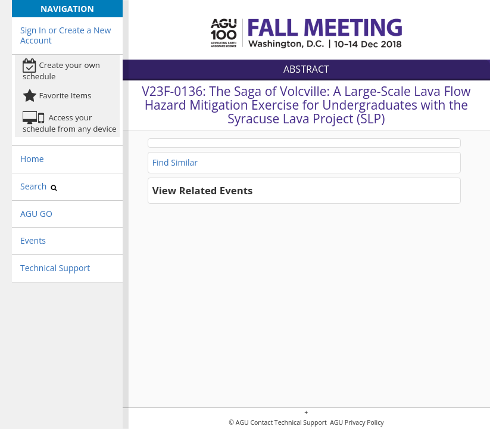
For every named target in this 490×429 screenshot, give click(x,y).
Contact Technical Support (288, 422)
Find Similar (175, 162)
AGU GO (36, 213)
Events (33, 240)
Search (38, 186)
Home (32, 158)
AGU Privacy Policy (355, 422)
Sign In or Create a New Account (65, 35)
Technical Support (55, 267)
